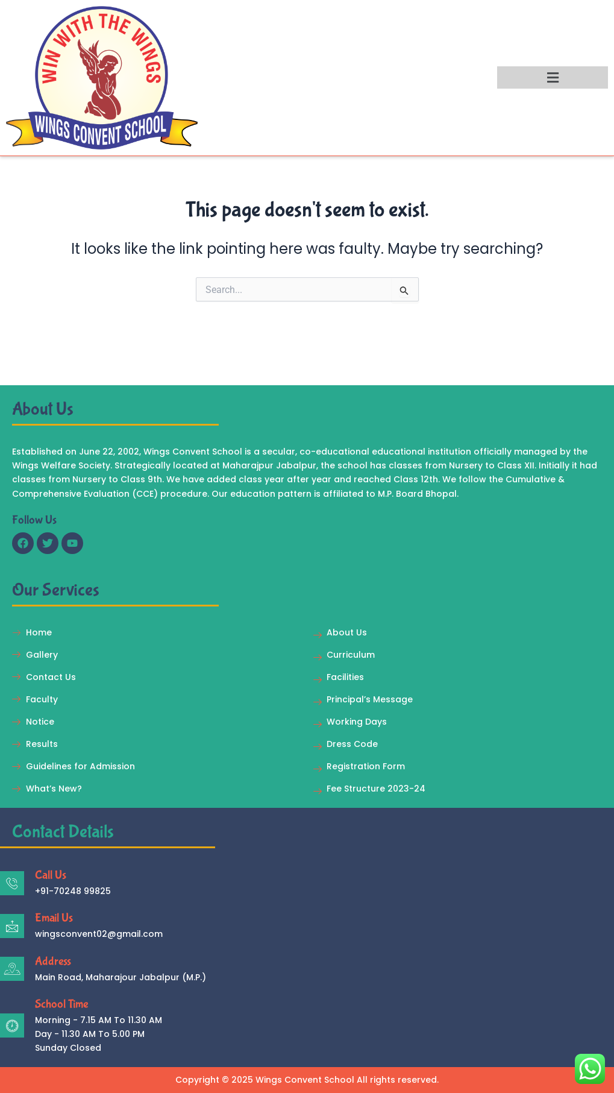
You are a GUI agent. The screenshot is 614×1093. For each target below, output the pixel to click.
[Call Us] (12, 883)
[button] (552, 77)
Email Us (54, 918)
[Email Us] (12, 926)
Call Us (50, 875)
